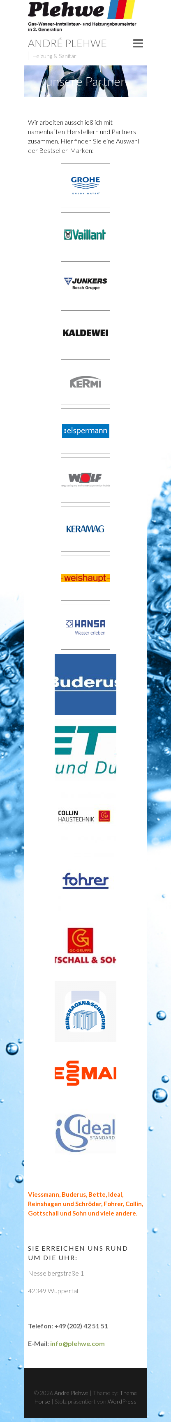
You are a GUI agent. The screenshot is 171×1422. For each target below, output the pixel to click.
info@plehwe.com (77, 1343)
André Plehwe (67, 43)
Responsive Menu (138, 43)
